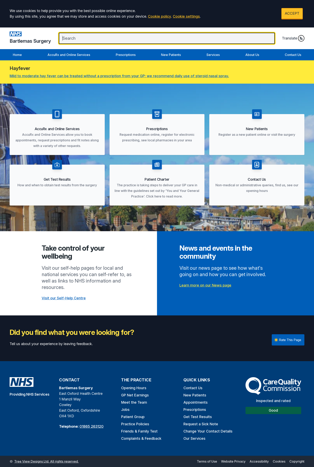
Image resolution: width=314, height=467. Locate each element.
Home (17, 55)
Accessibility (259, 461)
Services (213, 55)
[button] (57, 132)
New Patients (171, 55)
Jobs (125, 409)
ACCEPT (292, 13)
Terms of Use (207, 461)
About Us (252, 55)
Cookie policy (159, 16)
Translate (293, 38)
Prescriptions (126, 55)
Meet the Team (134, 402)
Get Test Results (197, 417)
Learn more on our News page (205, 285)
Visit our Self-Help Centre (64, 298)
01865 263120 (92, 426)
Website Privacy (233, 461)
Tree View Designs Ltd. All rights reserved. (46, 461)
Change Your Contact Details (207, 431)
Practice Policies (135, 424)
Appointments (195, 402)
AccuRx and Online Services (68, 55)
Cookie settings (186, 16)
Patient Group (133, 417)
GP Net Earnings (135, 395)
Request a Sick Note (200, 424)
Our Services (194, 438)
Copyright (296, 461)
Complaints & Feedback (141, 438)
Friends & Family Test (139, 431)
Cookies (279, 461)
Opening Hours (133, 388)
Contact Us (293, 55)
